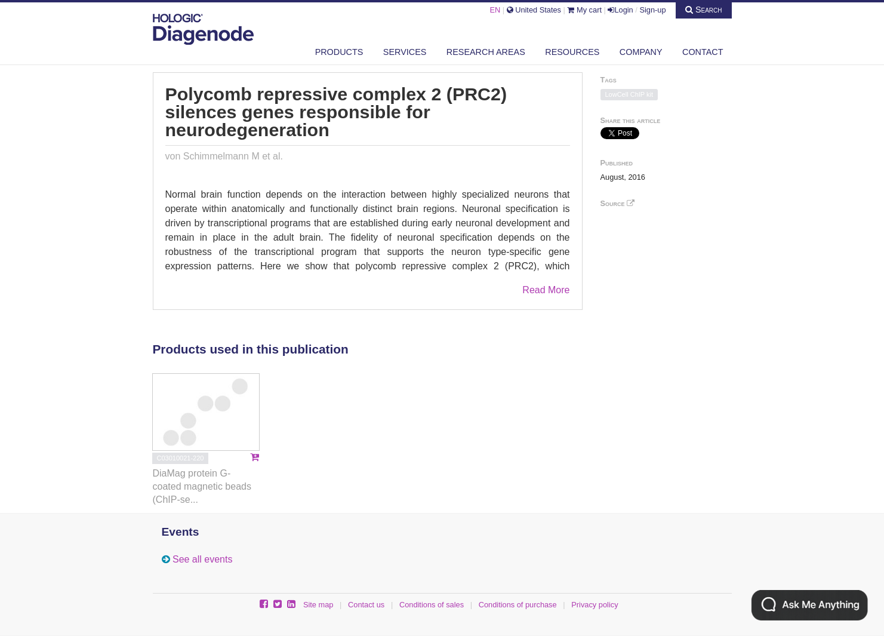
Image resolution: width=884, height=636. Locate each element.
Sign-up (652, 9)
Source (617, 203)
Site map (318, 604)
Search (703, 9)
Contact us (366, 604)
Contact (702, 52)
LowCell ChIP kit (629, 94)
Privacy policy (594, 604)
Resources (572, 52)
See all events (203, 559)
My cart (584, 9)
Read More (545, 290)
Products (339, 52)
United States (534, 9)
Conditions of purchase (518, 604)
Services (405, 52)
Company (641, 52)
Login (620, 9)
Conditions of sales (431, 604)
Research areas (485, 52)
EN (494, 9)
